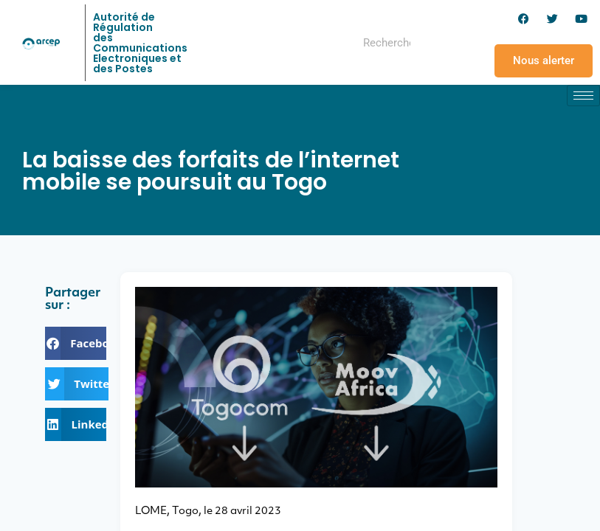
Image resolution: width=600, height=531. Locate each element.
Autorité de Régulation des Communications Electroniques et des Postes (140, 43)
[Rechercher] (440, 42)
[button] (75, 343)
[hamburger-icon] (583, 95)
